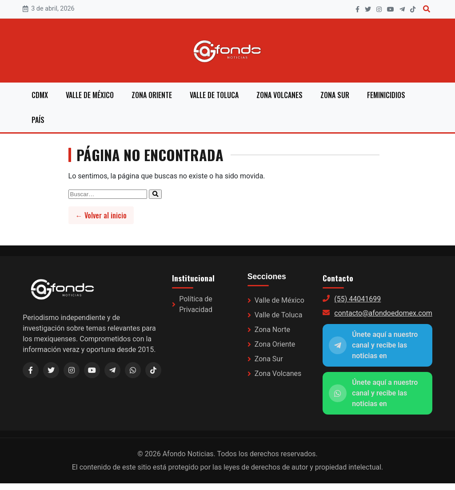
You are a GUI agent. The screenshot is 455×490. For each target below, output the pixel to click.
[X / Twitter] (51, 370)
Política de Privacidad (195, 304)
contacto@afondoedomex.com (383, 313)
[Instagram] (379, 9)
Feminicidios (386, 95)
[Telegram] (402, 9)
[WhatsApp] (133, 370)
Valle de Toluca (214, 95)
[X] (368, 9)
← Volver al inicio (101, 215)
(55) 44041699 (357, 299)
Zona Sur (334, 95)
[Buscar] (426, 9)
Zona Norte (272, 329)
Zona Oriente (152, 95)
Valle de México (90, 95)
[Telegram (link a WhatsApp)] (112, 370)
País (38, 120)
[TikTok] (412, 9)
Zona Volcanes (279, 95)
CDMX (40, 95)
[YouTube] (390, 9)
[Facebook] (357, 9)
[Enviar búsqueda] (155, 194)
